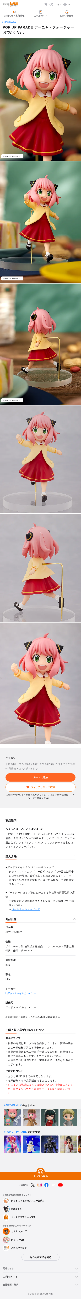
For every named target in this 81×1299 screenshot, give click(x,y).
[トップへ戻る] (40, 1172)
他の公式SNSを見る (40, 1257)
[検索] (40, 4)
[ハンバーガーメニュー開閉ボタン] (76, 4)
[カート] (45, 4)
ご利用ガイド (10, 1276)
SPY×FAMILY (10, 22)
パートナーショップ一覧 (26, 909)
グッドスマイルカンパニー (21, 993)
